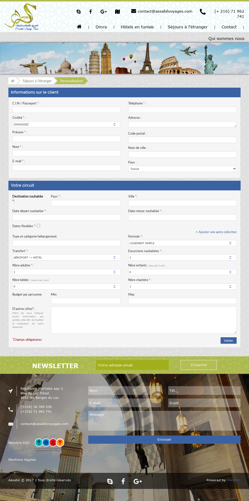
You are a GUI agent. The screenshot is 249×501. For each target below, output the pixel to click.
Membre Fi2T (19, 443)
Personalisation (71, 81)
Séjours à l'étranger (188, 27)
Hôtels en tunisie (137, 27)
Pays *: (56, 196)
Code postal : (137, 133)
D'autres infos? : (27, 318)
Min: (54, 294)
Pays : (132, 162)
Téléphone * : (137, 103)
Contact (229, 27)
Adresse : (134, 118)
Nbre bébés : (30, 280)
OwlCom (234, 480)
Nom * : (17, 147)
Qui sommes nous (226, 38)
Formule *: (135, 236)
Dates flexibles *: (24, 226)
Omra (101, 27)
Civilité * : (19, 118)
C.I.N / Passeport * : (26, 103)
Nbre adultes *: (22, 265)
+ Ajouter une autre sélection (216, 232)
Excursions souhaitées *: (145, 251)
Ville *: (132, 196)
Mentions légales (22, 459)
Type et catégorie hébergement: (34, 236)
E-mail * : (18, 161)
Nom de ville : (137, 148)
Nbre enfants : (146, 265)
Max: (131, 294)
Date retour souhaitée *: (145, 211)
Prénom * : (19, 132)
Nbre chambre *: (139, 280)
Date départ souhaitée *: (29, 211)
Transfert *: (20, 251)
